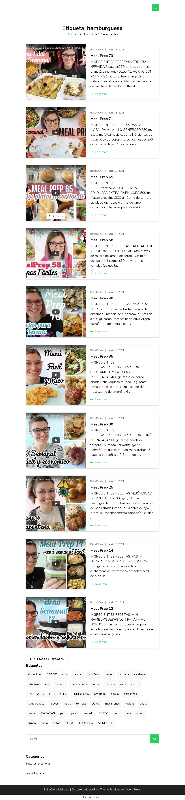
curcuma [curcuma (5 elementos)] (110, 684)
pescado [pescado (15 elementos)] (88, 713)
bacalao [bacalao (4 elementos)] (78, 674)
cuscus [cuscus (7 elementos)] (135, 684)
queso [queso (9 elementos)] (140, 713)
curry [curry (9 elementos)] (123, 684)
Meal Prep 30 (101, 424)
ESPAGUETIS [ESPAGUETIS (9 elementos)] (58, 694)
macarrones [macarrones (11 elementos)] (112, 704)
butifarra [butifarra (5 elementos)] (124, 674)
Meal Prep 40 (101, 298)
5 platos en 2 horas (38, 764)
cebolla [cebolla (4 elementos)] (60, 684)
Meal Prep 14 (101, 550)
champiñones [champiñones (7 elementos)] (78, 684)
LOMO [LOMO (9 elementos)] (96, 704)
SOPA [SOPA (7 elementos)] (69, 723)
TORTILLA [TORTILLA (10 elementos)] (86, 723)
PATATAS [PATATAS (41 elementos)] (48, 713)
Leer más (98, 94)
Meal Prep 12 (101, 608)
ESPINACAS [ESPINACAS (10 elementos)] (80, 694)
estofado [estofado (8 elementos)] (100, 694)
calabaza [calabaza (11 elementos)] (33, 684)
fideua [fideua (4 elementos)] (115, 694)
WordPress (133, 790)
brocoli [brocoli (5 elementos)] (109, 674)
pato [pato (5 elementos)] (63, 713)
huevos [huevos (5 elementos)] (54, 704)
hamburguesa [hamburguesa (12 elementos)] (36, 704)
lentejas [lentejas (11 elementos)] (81, 704)
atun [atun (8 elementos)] (65, 674)
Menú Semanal (35, 774)
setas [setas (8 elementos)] (56, 723)
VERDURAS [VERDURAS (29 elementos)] (106, 723)
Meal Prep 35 (101, 356)
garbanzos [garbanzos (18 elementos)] (130, 694)
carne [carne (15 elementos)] (47, 684)
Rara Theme (101, 790)
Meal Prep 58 (101, 240)
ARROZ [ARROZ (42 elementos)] (52, 674)
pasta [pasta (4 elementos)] (143, 704)
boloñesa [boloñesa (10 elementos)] (94, 674)
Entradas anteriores (48, 659)
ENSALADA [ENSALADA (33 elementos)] (36, 694)
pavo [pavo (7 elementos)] (74, 713)
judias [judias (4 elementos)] (67, 704)
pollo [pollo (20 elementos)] (117, 713)
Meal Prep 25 (101, 487)
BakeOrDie (96, 49)
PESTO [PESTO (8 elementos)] (103, 713)
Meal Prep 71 (101, 118)
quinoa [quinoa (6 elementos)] (32, 723)
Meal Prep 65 (101, 177)
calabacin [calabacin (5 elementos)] (140, 674)
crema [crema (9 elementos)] (96, 684)
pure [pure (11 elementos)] (128, 713)
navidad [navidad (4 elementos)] (130, 704)
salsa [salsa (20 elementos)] (44, 723)
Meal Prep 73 (101, 55)
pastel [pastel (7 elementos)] (32, 713)
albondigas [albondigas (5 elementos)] (34, 674)
